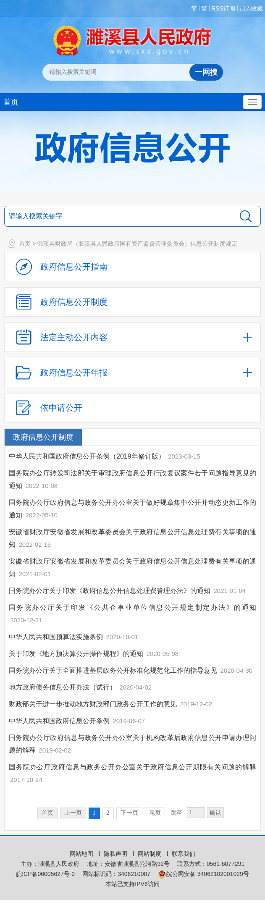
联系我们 (183, 853)
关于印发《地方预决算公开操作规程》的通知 (76, 653)
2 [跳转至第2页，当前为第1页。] (108, 813)
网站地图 (82, 853)
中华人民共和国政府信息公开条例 (59, 720)
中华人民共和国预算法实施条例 (56, 636)
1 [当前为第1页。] (94, 813)
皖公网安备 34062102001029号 (203, 874)
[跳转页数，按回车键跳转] (196, 812)
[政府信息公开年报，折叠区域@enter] (132, 372)
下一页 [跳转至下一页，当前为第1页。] (129, 813)
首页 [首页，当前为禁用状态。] (47, 813)
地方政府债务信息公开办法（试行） (62, 687)
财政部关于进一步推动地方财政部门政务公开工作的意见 (93, 704)
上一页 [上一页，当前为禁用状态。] (73, 813)
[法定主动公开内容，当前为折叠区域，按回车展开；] (132, 337)
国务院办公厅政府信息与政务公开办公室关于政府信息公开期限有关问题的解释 (132, 767)
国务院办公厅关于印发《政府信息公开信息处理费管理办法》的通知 (109, 590)
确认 (215, 813)
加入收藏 (251, 8)
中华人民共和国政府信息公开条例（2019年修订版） (87, 456)
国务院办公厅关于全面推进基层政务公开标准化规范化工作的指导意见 (113, 670)
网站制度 (150, 853)
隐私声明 (116, 853)
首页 (10, 102)
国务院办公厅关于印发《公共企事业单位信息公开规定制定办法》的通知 (132, 607)
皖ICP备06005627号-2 (45, 874)
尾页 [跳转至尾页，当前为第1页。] (155, 813)
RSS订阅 (223, 8)
